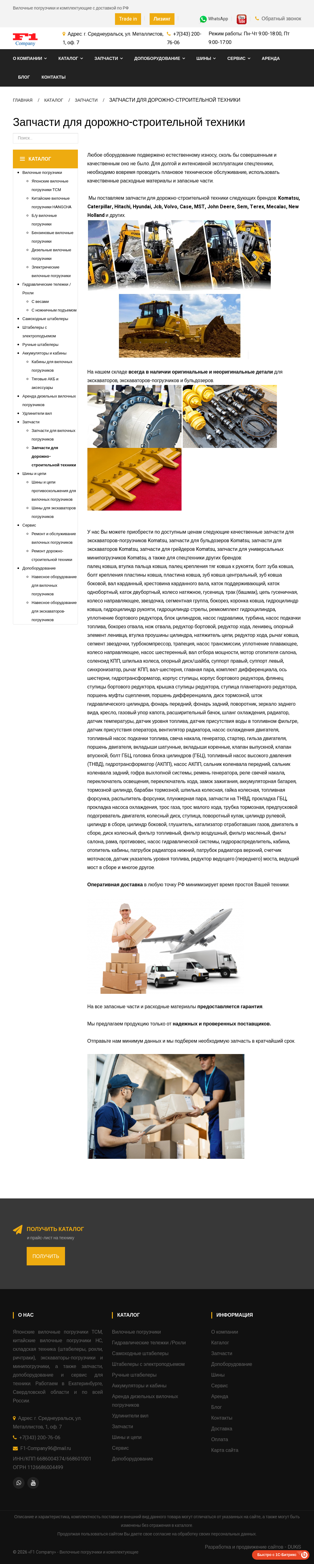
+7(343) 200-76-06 (39, 1437)
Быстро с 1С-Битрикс (277, 1555)
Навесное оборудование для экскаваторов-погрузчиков (54, 611)
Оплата (219, 1439)
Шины (204, 58)
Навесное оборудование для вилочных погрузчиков (54, 585)
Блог (24, 77)
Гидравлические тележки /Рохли (149, 1342)
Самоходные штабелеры (45, 319)
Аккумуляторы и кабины (44, 353)
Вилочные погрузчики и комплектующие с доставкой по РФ (71, 8)
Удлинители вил (37, 413)
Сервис (236, 58)
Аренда (271, 58)
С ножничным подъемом (54, 310)
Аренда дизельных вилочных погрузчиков (145, 1401)
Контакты (53, 77)
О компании (27, 58)
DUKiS (294, 1547)
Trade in (128, 19)
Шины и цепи (34, 473)
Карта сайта (225, 1450)
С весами (40, 301)
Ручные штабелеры (40, 344)
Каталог (68, 58)
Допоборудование (157, 58)
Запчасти (106, 58)
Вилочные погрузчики (42, 172)
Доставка (221, 1429)
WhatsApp (213, 19)
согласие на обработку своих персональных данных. (205, 1534)
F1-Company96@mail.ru (45, 1448)
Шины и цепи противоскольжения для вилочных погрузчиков (54, 490)
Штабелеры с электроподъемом (148, 1364)
